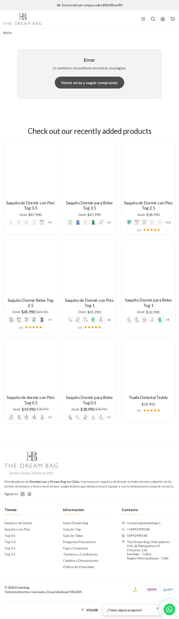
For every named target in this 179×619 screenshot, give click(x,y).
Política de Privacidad (78, 567)
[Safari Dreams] (14, 218)
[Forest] (34, 218)
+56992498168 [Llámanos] (135, 529)
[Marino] (135, 212)
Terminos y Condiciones (80, 554)
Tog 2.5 (9, 548)
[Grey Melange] (38, 307)
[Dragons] (27, 218)
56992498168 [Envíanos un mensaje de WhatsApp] (134, 535)
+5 (47, 218)
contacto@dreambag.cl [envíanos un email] (141, 523)
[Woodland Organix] (92, 215)
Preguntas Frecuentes (79, 542)
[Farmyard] (20, 218)
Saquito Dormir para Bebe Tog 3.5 (89, 202)
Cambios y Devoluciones (80, 560)
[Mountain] (19, 307)
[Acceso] (162, 19)
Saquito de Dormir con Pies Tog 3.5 (30, 203)
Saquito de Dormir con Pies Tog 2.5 (148, 200)
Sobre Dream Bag (75, 523)
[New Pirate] (33, 307)
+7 (42, 307)
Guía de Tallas (73, 535)
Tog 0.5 (9, 535)
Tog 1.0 (9, 542)
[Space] (80, 215)
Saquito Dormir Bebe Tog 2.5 (31, 296)
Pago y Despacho (75, 548)
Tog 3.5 (9, 554)
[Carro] (172, 19)
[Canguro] (41, 218)
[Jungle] (23, 307)
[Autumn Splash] (98, 215)
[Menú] (143, 19)
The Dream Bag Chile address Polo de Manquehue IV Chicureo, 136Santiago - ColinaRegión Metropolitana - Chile (146, 550)
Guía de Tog (72, 529)
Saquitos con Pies (17, 529)
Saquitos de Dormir (18, 523)
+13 (162, 212)
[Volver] (89, 610)
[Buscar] (153, 19)
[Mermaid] (74, 215)
